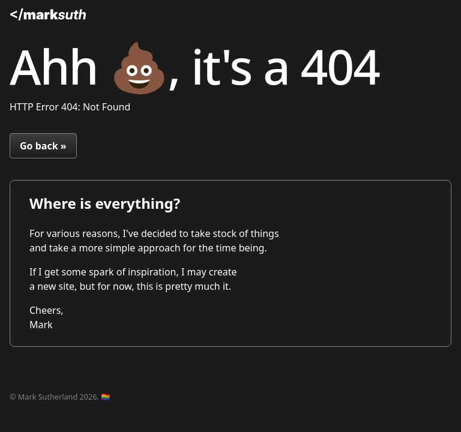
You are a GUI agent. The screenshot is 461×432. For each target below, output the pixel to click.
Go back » (43, 145)
